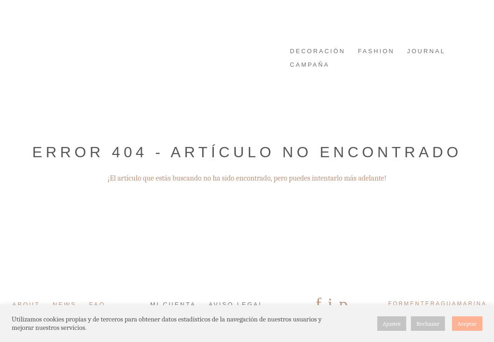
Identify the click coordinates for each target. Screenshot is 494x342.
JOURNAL (426, 51)
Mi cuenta (173, 304)
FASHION (376, 51)
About (26, 304)
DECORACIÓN (318, 51)
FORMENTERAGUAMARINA (91, 31)
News (65, 304)
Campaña (310, 64)
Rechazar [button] (427, 323)
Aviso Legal (236, 304)
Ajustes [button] (392, 323)
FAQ (97, 304)
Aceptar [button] (467, 323)
